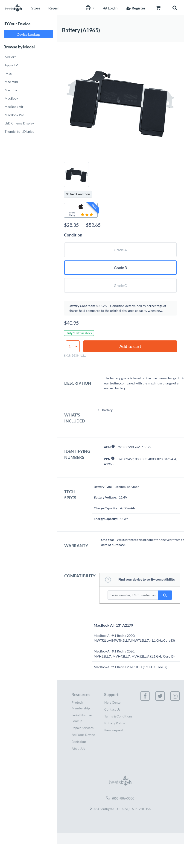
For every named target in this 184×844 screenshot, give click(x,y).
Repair (53, 8)
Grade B (120, 267)
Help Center (113, 702)
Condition (73, 235)
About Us (78, 748)
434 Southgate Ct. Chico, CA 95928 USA (120, 809)
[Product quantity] (73, 346)
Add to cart (130, 346)
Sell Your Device (83, 735)
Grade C (120, 285)
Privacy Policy (114, 723)
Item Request (113, 730)
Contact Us (112, 709)
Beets (79, 742)
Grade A (120, 250)
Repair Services (82, 728)
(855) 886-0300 (120, 798)
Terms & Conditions (118, 716)
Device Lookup (28, 34)
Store (36, 8)
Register (135, 8)
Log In (109, 8)
